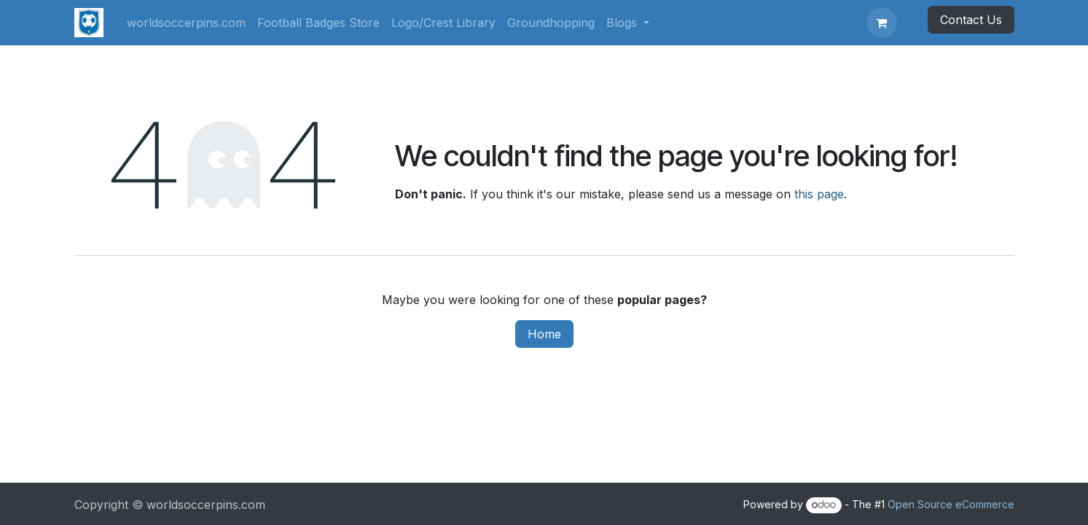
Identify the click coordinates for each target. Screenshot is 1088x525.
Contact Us (971, 19)
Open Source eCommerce (951, 504)
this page (819, 194)
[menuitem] (186, 22)
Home (544, 334)
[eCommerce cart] (881, 22)
